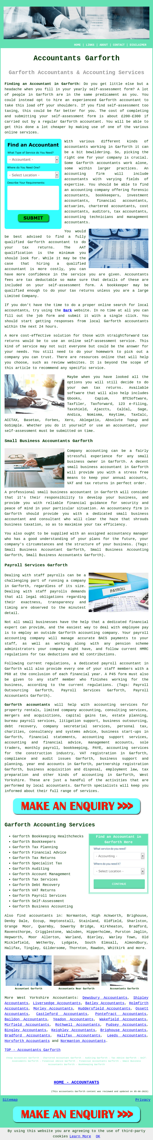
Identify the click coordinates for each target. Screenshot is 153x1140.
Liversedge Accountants (56, 1003)
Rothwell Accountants (77, 1025)
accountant (130, 100)
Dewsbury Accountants (104, 998)
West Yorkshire (33, 998)
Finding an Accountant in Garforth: (43, 84)
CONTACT (119, 45)
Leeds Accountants (126, 1036)
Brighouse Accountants (123, 1030)
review (57, 363)
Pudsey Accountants (126, 1025)
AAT (82, 247)
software (75, 393)
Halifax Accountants (78, 1036)
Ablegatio (89, 420)
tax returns (107, 388)
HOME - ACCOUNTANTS (76, 1082)
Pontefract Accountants (120, 1014)
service (30, 346)
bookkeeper (117, 285)
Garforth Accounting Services (50, 825)
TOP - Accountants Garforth (33, 1050)
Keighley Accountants (73, 1030)
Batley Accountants (104, 1003)
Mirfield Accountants (27, 1025)
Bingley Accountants (25, 1030)
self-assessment (105, 89)
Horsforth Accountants (27, 1041)
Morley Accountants (53, 1009)
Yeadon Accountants (73, 1019)
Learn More (80, 1136)
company (12, 357)
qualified (14, 242)
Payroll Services (49, 896)
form (50, 316)
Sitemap (10, 1100)
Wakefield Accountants (122, 1019)
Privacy (142, 1100)
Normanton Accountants (83, 1041)
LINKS (90, 45)
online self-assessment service (101, 341)
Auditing (40, 869)
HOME (77, 45)
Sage (142, 409)
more (140, 948)
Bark (67, 310)
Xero (69, 420)
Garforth (44, 95)
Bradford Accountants (27, 1036)
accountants (76, 147)
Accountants (64, 998)
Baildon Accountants (26, 1019)
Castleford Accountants (61, 1014)
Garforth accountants (27, 705)
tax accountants (130, 212)
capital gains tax (86, 716)
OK (98, 1136)
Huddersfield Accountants (104, 1009)
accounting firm (84, 174)
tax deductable (41, 280)
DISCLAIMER (138, 45)
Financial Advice (49, 853)
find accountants (35, 916)
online (11, 132)
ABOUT (104, 45)
